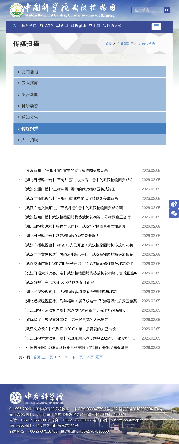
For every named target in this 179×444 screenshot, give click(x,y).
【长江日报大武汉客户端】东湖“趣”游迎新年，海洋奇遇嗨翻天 (74, 310)
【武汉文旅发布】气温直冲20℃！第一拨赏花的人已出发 (69, 329)
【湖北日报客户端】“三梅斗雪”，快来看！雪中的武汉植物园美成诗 (77, 180)
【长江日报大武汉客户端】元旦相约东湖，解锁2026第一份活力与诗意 (80, 338)
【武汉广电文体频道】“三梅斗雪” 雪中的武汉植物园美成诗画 (72, 208)
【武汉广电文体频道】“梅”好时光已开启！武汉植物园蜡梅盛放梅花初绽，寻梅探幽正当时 (80, 254)
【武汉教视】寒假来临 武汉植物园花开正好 (58, 282)
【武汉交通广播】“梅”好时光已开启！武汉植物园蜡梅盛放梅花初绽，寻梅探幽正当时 (80, 264)
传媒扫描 (148, 43)
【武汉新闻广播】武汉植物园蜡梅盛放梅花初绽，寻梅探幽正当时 (76, 217)
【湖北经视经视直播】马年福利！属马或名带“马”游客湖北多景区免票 (79, 301)
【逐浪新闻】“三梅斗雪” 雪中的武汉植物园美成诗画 (65, 170)
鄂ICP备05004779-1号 (91, 409)
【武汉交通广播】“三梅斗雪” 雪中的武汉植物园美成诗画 (68, 189)
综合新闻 (29, 94)
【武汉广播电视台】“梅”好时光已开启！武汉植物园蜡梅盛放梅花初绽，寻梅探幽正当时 (80, 245)
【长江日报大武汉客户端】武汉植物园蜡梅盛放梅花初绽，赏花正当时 (80, 273)
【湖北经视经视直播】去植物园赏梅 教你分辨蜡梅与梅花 (69, 292)
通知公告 (29, 117)
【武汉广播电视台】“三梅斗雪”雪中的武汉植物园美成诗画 (70, 198)
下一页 (77, 357)
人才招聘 (29, 139)
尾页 (99, 357)
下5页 (89, 357)
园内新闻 (29, 83)
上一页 (47, 357)
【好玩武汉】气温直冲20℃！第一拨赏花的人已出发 (65, 320)
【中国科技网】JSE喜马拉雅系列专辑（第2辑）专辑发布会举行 (75, 348)
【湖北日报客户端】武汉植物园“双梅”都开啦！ (61, 236)
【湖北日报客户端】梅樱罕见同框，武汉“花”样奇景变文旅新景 (74, 226)
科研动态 (29, 105)
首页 (109, 43)
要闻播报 (29, 71)
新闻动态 (127, 43)
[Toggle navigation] (156, 26)
